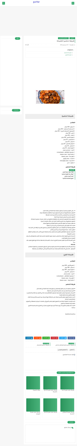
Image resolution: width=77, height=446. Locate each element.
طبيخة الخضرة (68, 52)
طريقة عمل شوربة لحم (68, 390)
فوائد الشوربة (36, 390)
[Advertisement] (38, 21)
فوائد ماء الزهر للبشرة (67, 174)
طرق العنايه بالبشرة (68, 178)
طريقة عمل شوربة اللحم (50, 412)
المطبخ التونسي (63, 38)
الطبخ (72, 38)
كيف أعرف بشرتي (68, 176)
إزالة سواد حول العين (68, 172)
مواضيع (36, 2)
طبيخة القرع (68, 55)
